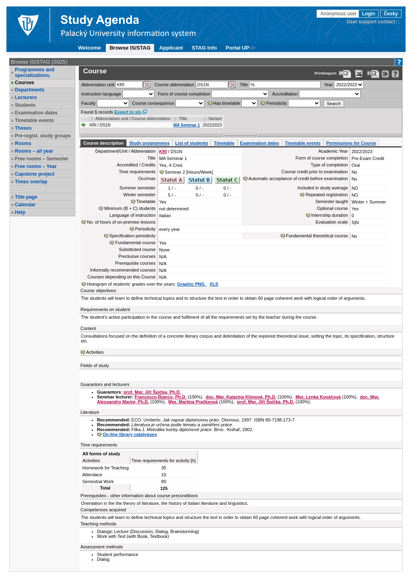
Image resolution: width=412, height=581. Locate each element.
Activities (94, 352)
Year (328, 84)
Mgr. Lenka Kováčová (318, 396)
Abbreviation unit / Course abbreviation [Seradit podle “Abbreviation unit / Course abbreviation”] (133, 118)
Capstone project (34, 174)
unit (97, 84)
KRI (163, 151)
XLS (214, 284)
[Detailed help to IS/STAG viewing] (395, 74)
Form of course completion (184, 93)
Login (368, 14)
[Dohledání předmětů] (232, 85)
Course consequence (153, 103)
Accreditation (285, 93)
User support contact (370, 22)
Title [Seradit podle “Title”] (183, 118)
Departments (29, 90)
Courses (24, 82)
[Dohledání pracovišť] (147, 85)
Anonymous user (339, 14)
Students (25, 105)
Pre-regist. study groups (43, 136)
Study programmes (149, 143)
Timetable (224, 143)
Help (20, 212)
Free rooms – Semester (41, 159)
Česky (391, 14)
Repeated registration (326, 194)
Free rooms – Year (36, 166)
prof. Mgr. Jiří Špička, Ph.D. (152, 392)
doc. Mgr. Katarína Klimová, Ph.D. (241, 396)
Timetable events (34, 120)
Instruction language (101, 93)
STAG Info (204, 48)
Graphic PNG (191, 284)
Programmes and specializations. (34, 72)
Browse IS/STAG (129, 48)
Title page (26, 197)
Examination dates (36, 113)
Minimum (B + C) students (129, 208)
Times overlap (31, 182)
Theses (23, 128)
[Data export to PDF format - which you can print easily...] (345, 74)
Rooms (23, 143)
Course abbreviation (174, 84)
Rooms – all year (34, 151)
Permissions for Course (351, 143)
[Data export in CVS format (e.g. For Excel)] (373, 74)
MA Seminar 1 (186, 125)
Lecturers (26, 97)
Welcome (89, 48)
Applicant (171, 48)
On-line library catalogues (130, 434)
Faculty (88, 103)
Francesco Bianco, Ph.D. (161, 396)
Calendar (25, 205)
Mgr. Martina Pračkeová (193, 401)
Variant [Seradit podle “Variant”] (215, 118)
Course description (103, 143)
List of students (191, 143)
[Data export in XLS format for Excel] (359, 74)
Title (244, 84)
